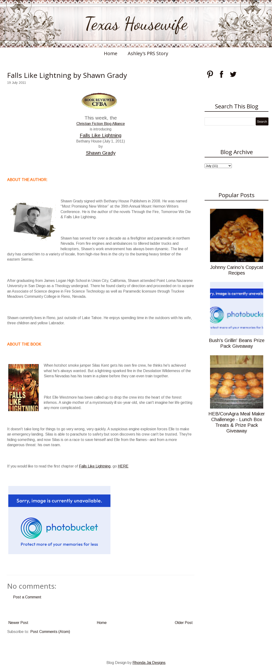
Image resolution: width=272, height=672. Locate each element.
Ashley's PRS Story (148, 53)
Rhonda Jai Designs (149, 663)
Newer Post (18, 623)
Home (110, 53)
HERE (123, 466)
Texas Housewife (136, 23)
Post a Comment (27, 597)
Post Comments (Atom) (50, 632)
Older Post (184, 623)
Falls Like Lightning (100, 135)
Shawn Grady (100, 153)
